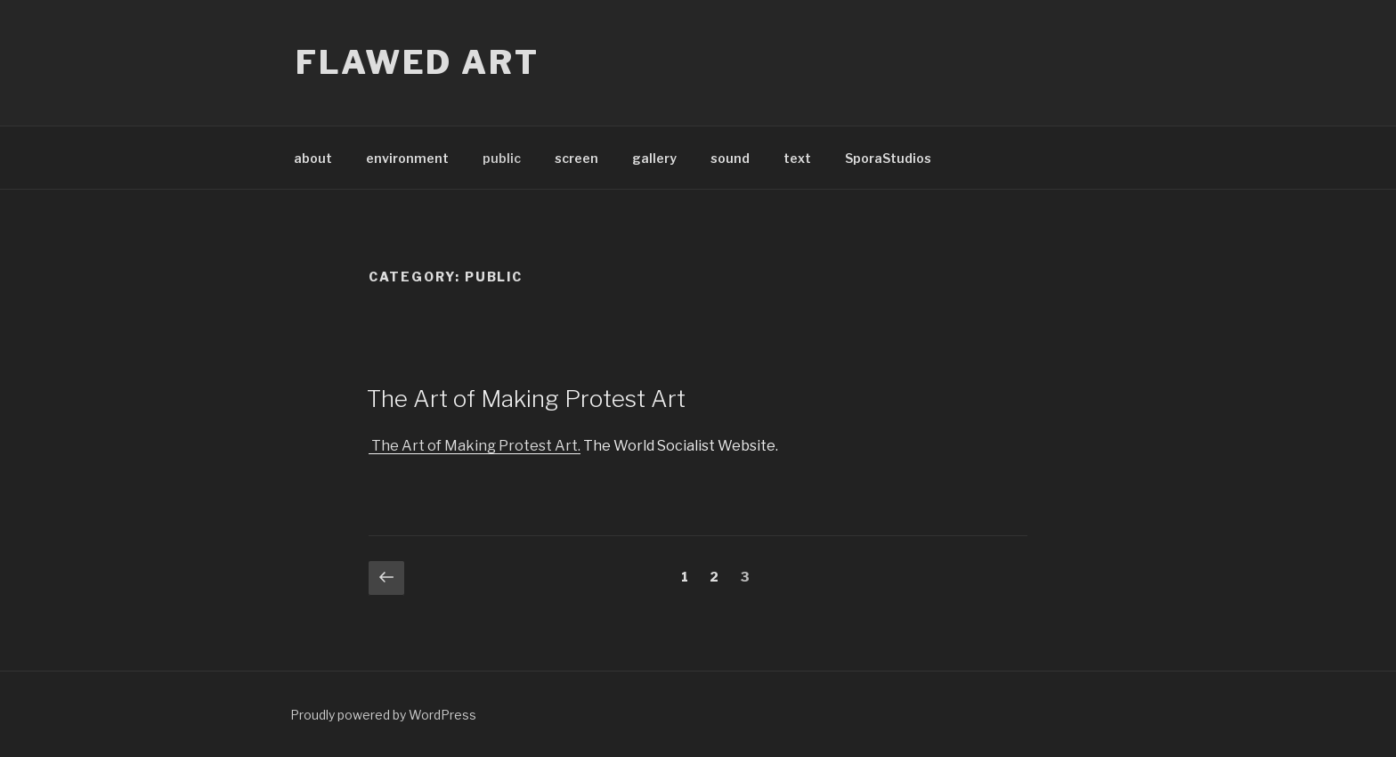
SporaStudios (888, 158)
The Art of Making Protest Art (526, 398)
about (313, 158)
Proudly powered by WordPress (383, 714)
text (797, 158)
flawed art (418, 62)
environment (407, 158)
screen (576, 158)
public (502, 158)
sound (730, 158)
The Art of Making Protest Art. (474, 445)
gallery (654, 158)
